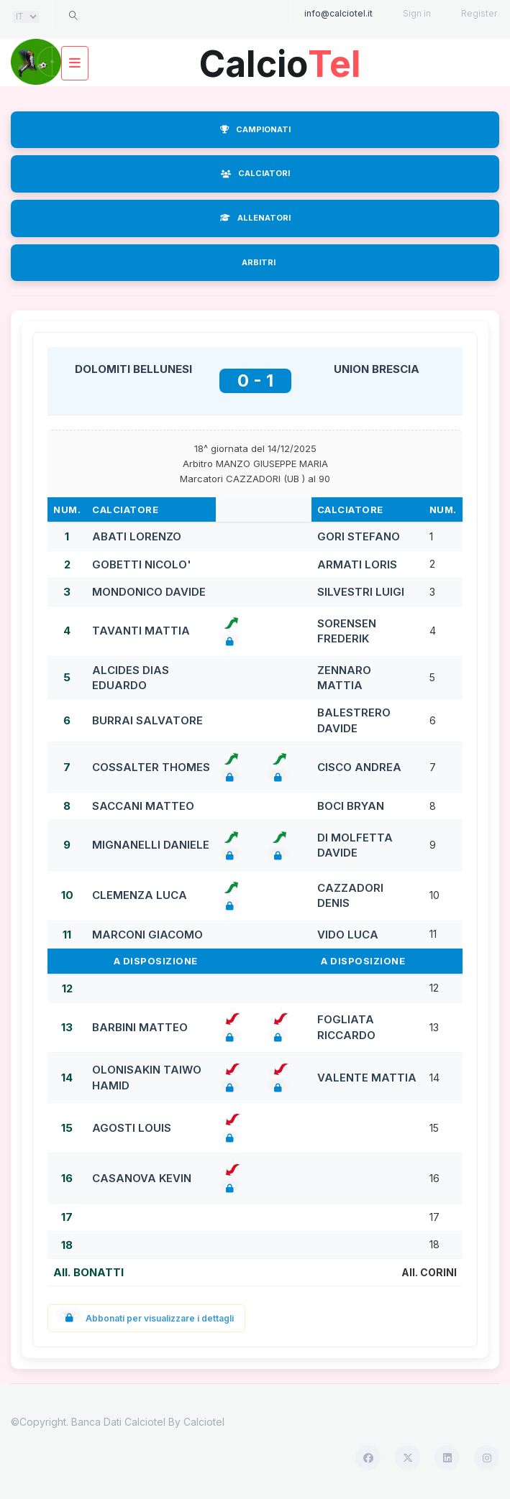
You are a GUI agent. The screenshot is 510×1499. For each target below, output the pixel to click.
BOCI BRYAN (350, 806)
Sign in (417, 13)
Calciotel (203, 1422)
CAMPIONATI (255, 129)
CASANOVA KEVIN (141, 1178)
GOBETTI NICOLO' (141, 564)
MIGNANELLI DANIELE (150, 845)
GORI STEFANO (358, 536)
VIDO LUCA (347, 934)
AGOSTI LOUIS (131, 1128)
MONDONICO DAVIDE (149, 592)
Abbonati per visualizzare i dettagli (146, 1318)
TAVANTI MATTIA (141, 630)
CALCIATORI (255, 173)
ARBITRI (259, 262)
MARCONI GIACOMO (147, 934)
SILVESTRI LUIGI (360, 592)
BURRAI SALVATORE (147, 720)
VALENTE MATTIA (366, 1077)
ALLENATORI (255, 218)
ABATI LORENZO (136, 536)
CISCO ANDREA (359, 767)
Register (479, 13)
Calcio (281, 58)
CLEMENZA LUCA (139, 895)
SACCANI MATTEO (143, 806)
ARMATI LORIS (357, 564)
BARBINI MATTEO (140, 1027)
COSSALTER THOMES (151, 767)
